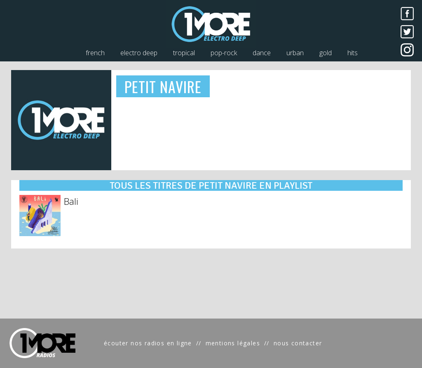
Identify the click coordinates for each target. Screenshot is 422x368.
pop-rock (224, 52)
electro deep (138, 52)
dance (262, 52)
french (95, 52)
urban (295, 52)
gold (325, 52)
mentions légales (233, 343)
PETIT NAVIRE (163, 86)
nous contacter (298, 343)
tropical (184, 52)
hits (352, 52)
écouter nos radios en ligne (148, 343)
